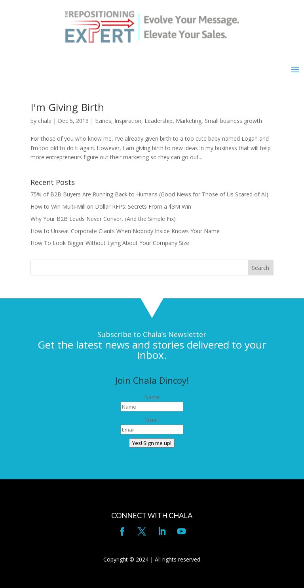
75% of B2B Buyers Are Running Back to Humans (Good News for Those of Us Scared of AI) (149, 194)
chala (44, 120)
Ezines (103, 120)
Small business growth (233, 120)
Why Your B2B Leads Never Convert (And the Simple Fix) (103, 218)
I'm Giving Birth (67, 107)
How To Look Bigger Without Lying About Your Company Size (109, 243)
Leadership (158, 120)
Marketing (188, 120)
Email (152, 420)
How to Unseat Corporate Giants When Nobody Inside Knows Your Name (125, 231)
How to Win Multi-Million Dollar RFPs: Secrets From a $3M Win (110, 206)
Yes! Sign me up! (151, 443)
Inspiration (127, 120)
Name (152, 397)
